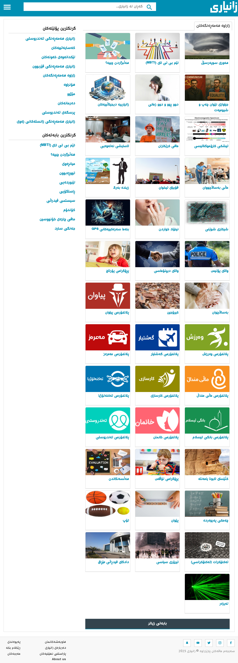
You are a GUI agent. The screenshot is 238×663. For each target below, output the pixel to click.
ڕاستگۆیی (67, 191)
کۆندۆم (69, 210)
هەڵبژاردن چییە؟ (63, 155)
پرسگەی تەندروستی (58, 113)
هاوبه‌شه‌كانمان (55, 642)
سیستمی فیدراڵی (60, 201)
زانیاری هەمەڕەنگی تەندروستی (50, 39)
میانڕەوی (68, 164)
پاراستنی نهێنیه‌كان (53, 654)
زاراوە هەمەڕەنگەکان (213, 26)
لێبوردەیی (67, 182)
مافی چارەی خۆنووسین (57, 219)
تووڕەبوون (67, 173)
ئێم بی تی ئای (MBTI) (57, 145)
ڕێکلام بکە (13, 648)
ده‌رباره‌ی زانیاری (55, 648)
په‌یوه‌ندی (13, 642)
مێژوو (71, 94)
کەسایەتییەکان (63, 48)
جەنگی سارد (65, 229)
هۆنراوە (69, 85)
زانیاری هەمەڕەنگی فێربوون (53, 66)
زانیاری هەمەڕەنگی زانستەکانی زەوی (46, 122)
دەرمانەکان (66, 103)
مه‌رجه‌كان (13, 654)
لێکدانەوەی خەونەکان (58, 57)
